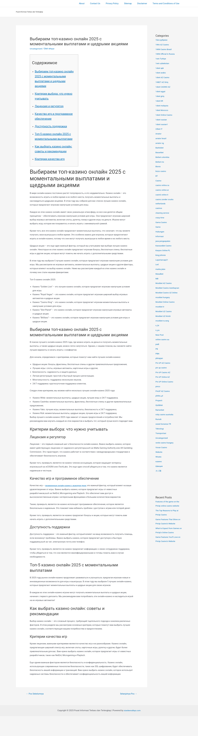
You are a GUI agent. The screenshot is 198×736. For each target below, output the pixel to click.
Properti (159, 400)
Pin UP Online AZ (163, 377)
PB (156, 349)
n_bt (157, 325)
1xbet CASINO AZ (163, 87)
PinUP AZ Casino (163, 391)
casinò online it (162, 194)
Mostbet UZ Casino (164, 311)
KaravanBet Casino (164, 245)
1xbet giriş (160, 96)
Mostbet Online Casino (165, 302)
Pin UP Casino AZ (163, 372)
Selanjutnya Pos (127, 713)
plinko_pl (159, 395)
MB (157, 278)
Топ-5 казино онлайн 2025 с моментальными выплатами (54, 148)
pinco (158, 386)
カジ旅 (158, 471)
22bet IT (159, 129)
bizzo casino (161, 171)
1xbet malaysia (162, 105)
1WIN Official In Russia (165, 54)
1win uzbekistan (162, 63)
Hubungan (160, 231)
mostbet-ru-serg (162, 320)
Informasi (159, 236)
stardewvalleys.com (132, 730)
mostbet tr (160, 306)
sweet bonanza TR (163, 424)
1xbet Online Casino (164, 115)
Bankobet (159, 147)
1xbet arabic (161, 72)
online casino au (162, 339)
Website (159, 452)
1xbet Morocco (162, 110)
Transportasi (161, 433)
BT (156, 176)
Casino (158, 180)
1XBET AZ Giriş (162, 82)
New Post (159, 335)
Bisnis (158, 166)
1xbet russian (161, 119)
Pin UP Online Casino (165, 381)
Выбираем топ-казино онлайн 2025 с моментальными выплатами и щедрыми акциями (54, 81)
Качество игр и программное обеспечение (47, 123)
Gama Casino (161, 222)
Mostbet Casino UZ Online (167, 292)
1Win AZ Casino (162, 44)
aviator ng (160, 143)
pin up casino (161, 367)
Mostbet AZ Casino (164, 283)
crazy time (160, 217)
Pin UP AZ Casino (163, 363)
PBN (157, 353)
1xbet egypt (160, 91)
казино (158, 461)
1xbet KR (159, 101)
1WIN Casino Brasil (164, 49)
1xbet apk (159, 68)
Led (157, 264)
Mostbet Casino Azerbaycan (168, 288)
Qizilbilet (159, 405)
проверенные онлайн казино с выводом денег (68, 505)
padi (157, 344)
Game (158, 227)
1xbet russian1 (162, 124)
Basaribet (159, 152)
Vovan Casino (161, 447)
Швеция (159, 466)
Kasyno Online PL (163, 250)
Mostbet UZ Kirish (163, 316)
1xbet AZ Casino (163, 77)
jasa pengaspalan (163, 241)
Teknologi (159, 428)
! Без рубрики (162, 40)
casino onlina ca (162, 185)
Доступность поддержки (55, 136)
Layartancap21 (162, 260)
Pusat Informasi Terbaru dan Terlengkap (29, 12)
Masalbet (159, 274)
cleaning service (162, 213)
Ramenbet (160, 410)
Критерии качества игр (53, 178)
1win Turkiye (161, 58)
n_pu (157, 330)
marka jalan (160, 269)
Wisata (158, 456)
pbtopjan (159, 358)
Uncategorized (36, 48)
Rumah (158, 419)
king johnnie (161, 255)
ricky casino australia (165, 414)
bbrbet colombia (163, 157)
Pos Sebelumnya (36, 713)
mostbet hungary (163, 297)
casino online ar (162, 190)
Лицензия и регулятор (53, 111)
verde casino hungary (165, 442)
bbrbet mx (160, 162)
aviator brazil (161, 138)
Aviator (158, 133)
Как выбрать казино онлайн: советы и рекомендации (51, 166)
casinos (159, 208)
